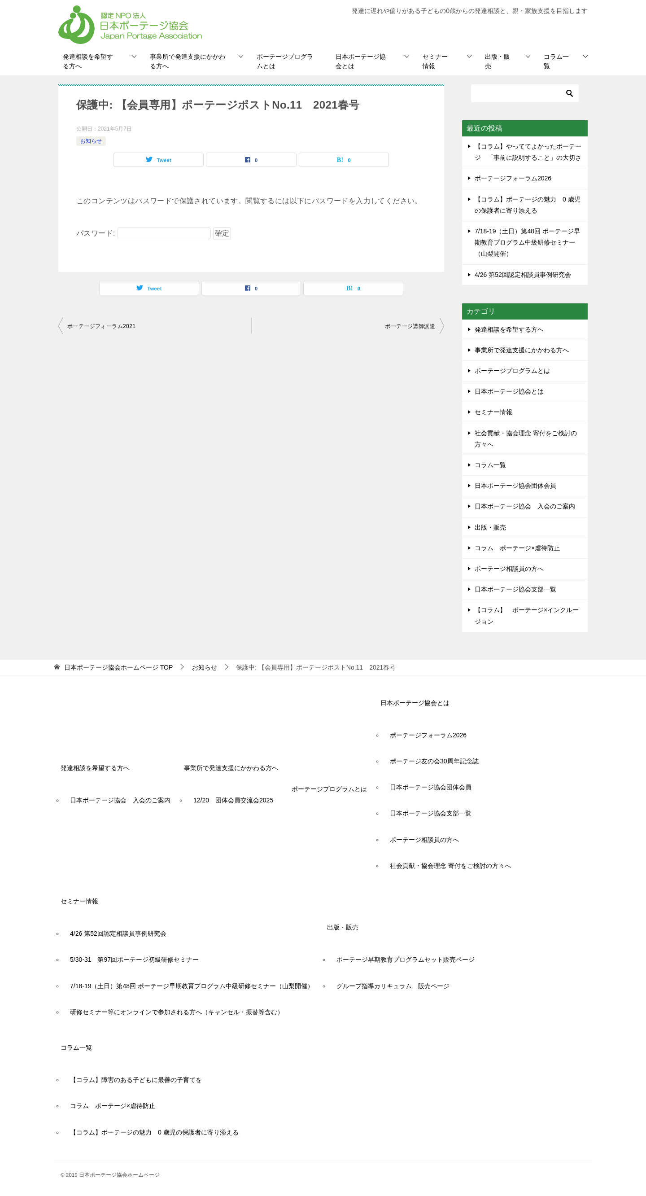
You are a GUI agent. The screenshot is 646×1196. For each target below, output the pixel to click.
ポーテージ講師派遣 (410, 326)
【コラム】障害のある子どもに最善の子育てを (136, 1079)
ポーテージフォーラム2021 (101, 326)
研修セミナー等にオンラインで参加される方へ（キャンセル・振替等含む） (177, 1012)
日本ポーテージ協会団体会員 (515, 485)
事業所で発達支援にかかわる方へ (187, 61)
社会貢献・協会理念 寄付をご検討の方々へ (526, 438)
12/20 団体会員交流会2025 (233, 800)
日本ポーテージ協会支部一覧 (515, 589)
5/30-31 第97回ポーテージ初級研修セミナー (134, 959)
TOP (118, 667)
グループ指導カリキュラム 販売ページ (393, 986)
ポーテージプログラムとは (285, 61)
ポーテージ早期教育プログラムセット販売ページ (405, 959)
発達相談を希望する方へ (88, 61)
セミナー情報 (435, 61)
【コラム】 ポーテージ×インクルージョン (527, 615)
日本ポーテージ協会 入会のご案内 (525, 506)
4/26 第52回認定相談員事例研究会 (523, 274)
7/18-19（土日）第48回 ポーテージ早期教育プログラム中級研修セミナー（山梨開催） (527, 242)
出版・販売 (497, 61)
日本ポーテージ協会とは (361, 61)
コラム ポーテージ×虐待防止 (520, 548)
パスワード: (143, 233)
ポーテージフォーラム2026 (513, 178)
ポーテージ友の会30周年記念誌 (434, 761)
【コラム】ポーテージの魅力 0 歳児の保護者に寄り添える (154, 1132)
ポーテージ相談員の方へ (509, 568)
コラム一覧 (556, 61)
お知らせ (91, 141)
